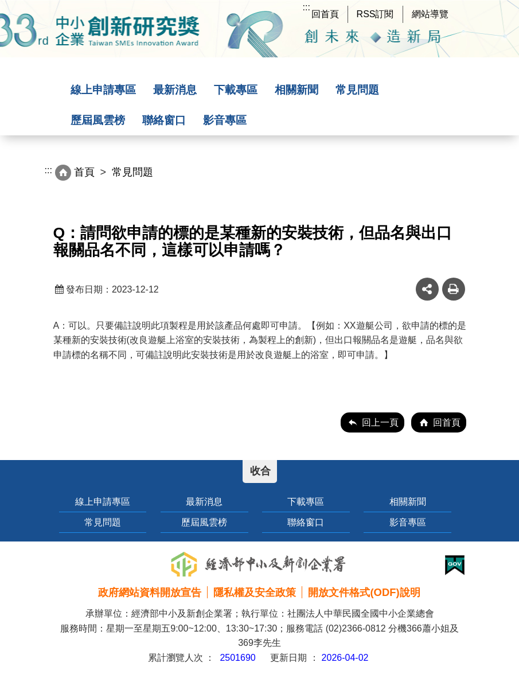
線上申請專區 (103, 90)
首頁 (84, 172)
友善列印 (454, 289)
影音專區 (225, 120)
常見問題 (357, 90)
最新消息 (175, 90)
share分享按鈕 (427, 289)
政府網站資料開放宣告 (149, 592)
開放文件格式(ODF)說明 (364, 592)
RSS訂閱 (375, 14)
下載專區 (235, 90)
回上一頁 (380, 422)
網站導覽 (430, 14)
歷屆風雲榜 (98, 120)
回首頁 (325, 14)
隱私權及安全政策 (254, 592)
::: (306, 7)
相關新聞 (296, 90)
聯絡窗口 (164, 120)
